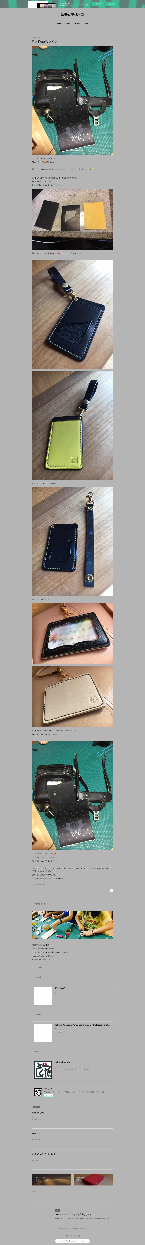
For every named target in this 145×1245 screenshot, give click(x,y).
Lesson (40, 967)
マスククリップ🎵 (38, 1113)
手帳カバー (36, 1133)
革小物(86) (43, 884)
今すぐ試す (98, 4)
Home (59, 23)
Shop (86, 23)
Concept (67, 23)
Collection (77, 23)
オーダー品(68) (35, 884)
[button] (59, 23)
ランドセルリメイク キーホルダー (44, 1154)
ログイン (111, 4)
